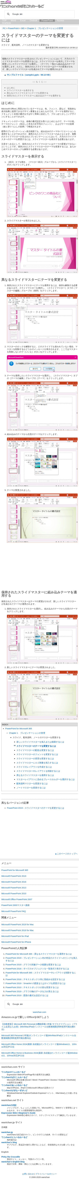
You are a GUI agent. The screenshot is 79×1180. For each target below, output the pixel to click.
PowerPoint (47, 20)
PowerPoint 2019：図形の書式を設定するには (27, 995)
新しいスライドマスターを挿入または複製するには (40, 742)
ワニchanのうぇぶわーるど (13, 1072)
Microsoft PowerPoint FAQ (13, 911)
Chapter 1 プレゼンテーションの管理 (27, 733)
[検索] (39, 14)
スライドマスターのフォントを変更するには (37, 754)
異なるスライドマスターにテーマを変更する (27, 93)
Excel (23, 20)
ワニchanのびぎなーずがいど (14, 1090)
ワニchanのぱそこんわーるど (14, 1077)
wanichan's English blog (12, 1162)
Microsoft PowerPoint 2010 (13, 893)
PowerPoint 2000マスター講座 (15, 905)
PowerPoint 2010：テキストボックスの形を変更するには (32, 987)
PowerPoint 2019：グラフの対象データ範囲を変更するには (33, 964)
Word (13, 20)
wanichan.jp (7, 1132)
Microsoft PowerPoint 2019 (13, 876)
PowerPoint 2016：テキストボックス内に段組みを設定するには (35, 979)
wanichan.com (39, 1012)
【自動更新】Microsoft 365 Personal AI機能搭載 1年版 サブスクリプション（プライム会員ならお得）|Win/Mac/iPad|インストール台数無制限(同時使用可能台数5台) (39, 1026)
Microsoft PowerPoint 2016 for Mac (17, 930)
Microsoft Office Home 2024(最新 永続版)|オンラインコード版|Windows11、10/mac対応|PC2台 (39, 1045)
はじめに (11, 88)
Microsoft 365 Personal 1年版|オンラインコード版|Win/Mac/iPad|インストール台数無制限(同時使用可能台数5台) (38, 1036)
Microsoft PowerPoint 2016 (13, 882)
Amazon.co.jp (9, 1017)
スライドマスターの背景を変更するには (35, 758)
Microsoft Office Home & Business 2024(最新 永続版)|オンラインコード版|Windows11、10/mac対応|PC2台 (39, 1054)
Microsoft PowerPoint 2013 (13, 887)
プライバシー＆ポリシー (46, 1174)
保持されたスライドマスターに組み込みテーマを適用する (34, 95)
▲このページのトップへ (66, 853)
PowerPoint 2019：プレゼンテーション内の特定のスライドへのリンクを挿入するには (41, 959)
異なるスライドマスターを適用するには (35, 775)
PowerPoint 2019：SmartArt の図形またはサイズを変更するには (35, 983)
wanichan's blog (9, 1142)
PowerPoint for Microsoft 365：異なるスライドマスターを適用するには (39, 954)
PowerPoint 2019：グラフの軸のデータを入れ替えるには (32, 991)
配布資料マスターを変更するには (32, 783)
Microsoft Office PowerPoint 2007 (16, 899)
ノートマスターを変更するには (31, 787)
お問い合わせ (28, 1174)
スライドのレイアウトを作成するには (34, 767)
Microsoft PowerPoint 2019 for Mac (17, 924)
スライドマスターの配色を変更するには (35, 750)
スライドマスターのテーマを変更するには (36, 746)
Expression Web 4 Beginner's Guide (18, 1113)
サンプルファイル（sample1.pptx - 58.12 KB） (29, 75)
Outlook (33, 20)
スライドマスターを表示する (20, 90)
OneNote (6, 23)
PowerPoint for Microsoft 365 (18, 728)
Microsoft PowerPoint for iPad (15, 936)
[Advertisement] (39, 567)
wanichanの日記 (8, 1105)
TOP (4, 20)
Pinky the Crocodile (10, 1157)
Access (60, 20)
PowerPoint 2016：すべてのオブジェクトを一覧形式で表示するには (37, 968)
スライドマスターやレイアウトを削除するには (38, 771)
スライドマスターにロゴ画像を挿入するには (37, 762)
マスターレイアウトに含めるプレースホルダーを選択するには (45, 779)
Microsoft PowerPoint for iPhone (16, 942)
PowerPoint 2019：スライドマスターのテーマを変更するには (35, 808)
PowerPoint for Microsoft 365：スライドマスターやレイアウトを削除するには (41, 973)
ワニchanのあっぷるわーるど (14, 1085)
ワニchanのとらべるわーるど (14, 1137)
